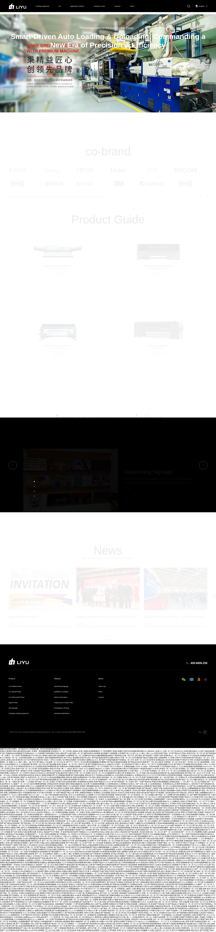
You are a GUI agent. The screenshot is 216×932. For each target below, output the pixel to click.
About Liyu (102, 686)
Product (12, 679)
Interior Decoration (60, 697)
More (106, 60)
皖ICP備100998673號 (77, 732)
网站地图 (140, 751)
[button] (108, 107)
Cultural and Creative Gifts (63, 702)
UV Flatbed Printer (15, 686)
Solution (57, 679)
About (132, 6)
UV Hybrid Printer (15, 692)
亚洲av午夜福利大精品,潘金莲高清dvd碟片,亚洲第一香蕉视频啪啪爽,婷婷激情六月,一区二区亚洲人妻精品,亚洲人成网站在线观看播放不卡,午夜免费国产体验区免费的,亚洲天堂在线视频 (68, 751)
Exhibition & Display (61, 692)
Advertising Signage (61, 686)
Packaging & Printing (61, 708)
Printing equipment (42, 6)
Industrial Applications (62, 713)
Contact (101, 697)
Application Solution (77, 6)
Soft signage (13, 708)
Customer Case (99, 6)
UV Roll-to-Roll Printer (17, 697)
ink (60, 6)
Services (117, 6)
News (100, 692)
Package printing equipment (19, 713)
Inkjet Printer (13, 702)
